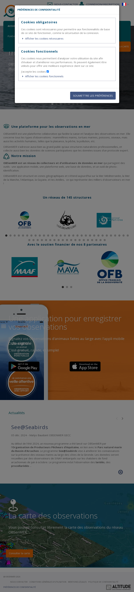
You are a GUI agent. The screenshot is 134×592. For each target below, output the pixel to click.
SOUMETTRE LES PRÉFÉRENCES (93, 95)
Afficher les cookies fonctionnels (42, 76)
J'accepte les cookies (35, 71)
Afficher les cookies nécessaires (42, 38)
